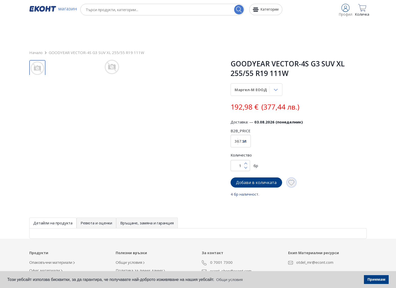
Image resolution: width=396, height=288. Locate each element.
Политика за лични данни (140, 242)
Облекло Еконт (44, 250)
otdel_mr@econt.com (310, 234)
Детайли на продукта (52, 195)
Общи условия (130, 234)
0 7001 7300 (217, 235)
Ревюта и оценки (96, 195)
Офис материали (45, 242)
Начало (36, 24)
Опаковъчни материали (52, 234)
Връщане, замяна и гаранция (147, 195)
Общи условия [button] (229, 279)
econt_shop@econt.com (227, 243)
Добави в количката (256, 155)
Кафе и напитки (44, 258)
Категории (269, 9)
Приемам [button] (376, 279)
